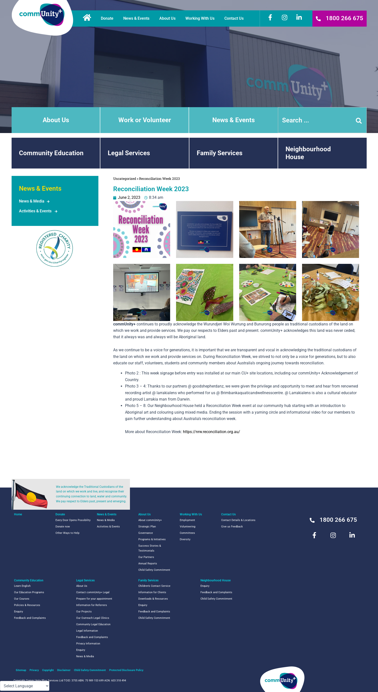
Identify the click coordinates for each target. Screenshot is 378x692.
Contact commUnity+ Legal (92, 592)
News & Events (137, 18)
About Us (168, 18)
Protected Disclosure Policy (126, 670)
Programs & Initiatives (152, 539)
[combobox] (322, 120)
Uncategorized (124, 178)
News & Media (31, 201)
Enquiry (18, 611)
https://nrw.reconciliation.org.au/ (211, 431)
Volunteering (187, 526)
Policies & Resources (27, 605)
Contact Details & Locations (238, 520)
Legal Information (87, 630)
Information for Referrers (91, 605)
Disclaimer (64, 670)
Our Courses (21, 598)
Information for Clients (152, 592)
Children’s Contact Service (154, 586)
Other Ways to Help (67, 533)
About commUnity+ (150, 520)
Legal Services (129, 153)
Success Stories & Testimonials (149, 548)
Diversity (185, 539)
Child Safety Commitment (154, 570)
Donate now (62, 526)
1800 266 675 (344, 18)
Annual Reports (147, 563)
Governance (145, 533)
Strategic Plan (147, 526)
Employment (187, 520)
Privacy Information (88, 643)
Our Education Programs (29, 592)
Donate (108, 18)
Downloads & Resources (153, 598)
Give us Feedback (232, 526)
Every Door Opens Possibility (72, 520)
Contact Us (235, 18)
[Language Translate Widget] (24, 686)
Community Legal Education (93, 624)
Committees (187, 533)
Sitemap (21, 670)
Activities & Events (35, 211)
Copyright (48, 670)
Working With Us (201, 18)
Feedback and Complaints (30, 618)
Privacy (34, 670)
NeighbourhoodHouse (308, 152)
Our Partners (146, 557)
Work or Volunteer (144, 120)
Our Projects (84, 611)
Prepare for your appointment (94, 598)
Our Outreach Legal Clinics (92, 618)
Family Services (219, 153)
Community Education (51, 153)
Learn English (22, 586)
